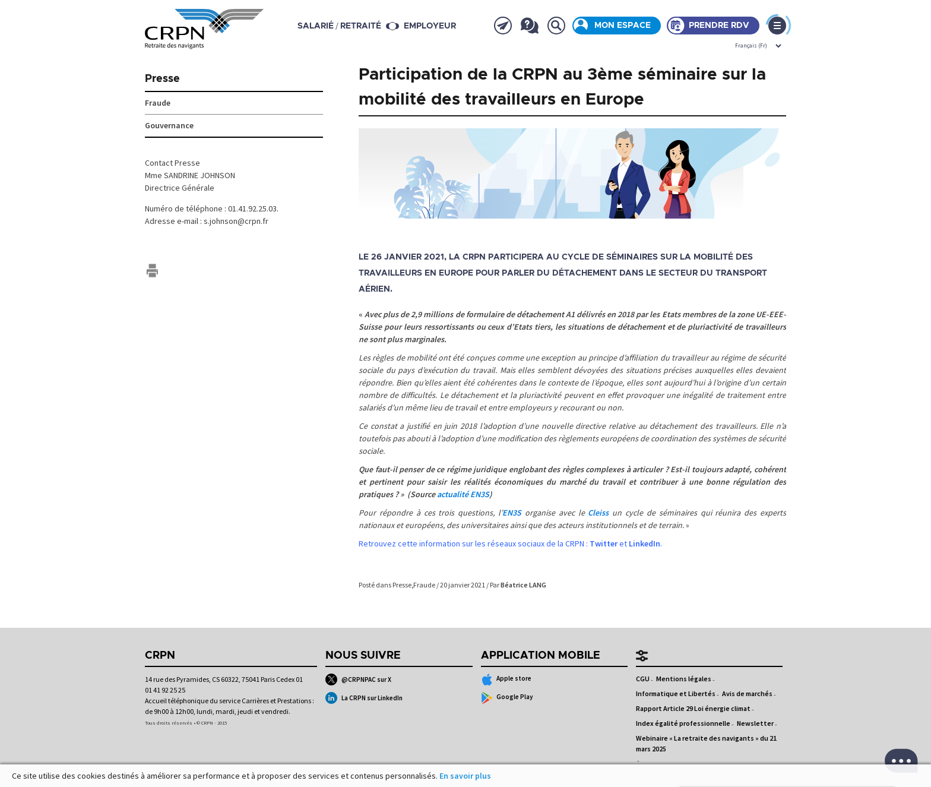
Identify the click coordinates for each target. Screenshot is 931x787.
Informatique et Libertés (675, 693)
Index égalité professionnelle (683, 723)
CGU (643, 678)
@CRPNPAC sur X (358, 679)
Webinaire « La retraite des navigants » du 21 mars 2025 (706, 743)
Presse (401, 584)
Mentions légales (683, 678)
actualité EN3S (463, 494)
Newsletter (755, 723)
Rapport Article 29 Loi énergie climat (693, 708)
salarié (315, 26)
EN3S (511, 512)
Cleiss (598, 512)
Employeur (430, 26)
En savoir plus (465, 775)
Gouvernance (169, 125)
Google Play (507, 698)
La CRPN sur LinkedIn (364, 698)
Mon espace (622, 25)
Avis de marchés (747, 693)
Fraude (424, 584)
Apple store (506, 679)
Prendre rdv (719, 25)
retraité (360, 26)
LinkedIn (644, 543)
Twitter (604, 543)
